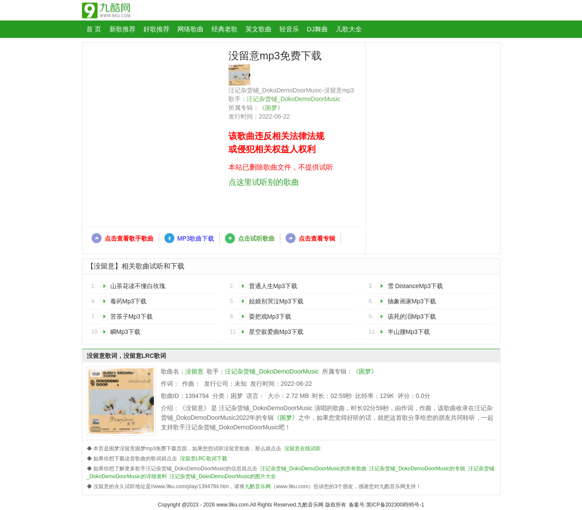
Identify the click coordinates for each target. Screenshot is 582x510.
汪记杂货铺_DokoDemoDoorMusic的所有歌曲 (313, 469)
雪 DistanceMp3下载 (415, 285)
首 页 (93, 29)
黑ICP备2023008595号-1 (395, 505)
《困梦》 (271, 107)
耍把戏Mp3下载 (270, 316)
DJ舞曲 (317, 29)
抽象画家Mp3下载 (412, 301)
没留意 (194, 371)
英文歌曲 (258, 29)
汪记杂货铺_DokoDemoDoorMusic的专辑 (417, 469)
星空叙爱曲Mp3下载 (276, 331)
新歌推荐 (122, 29)
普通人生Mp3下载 (273, 285)
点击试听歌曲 (256, 238)
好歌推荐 (156, 29)
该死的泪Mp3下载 (412, 316)
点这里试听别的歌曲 (263, 182)
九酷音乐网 (258, 486)
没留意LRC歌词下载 (203, 459)
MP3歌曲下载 (195, 238)
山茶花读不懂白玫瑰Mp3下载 (137, 287)
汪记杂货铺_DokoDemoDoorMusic (293, 98)
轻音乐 (289, 29)
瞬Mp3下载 (125, 331)
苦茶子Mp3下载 (131, 316)
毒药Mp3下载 (128, 301)
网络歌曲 (190, 29)
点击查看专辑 (317, 238)
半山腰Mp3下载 (409, 331)
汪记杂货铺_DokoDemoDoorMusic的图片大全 (223, 476)
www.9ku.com (232, 505)
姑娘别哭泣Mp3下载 (276, 301)
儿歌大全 (349, 29)
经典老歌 (224, 29)
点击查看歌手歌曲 (129, 238)
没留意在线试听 (302, 448)
